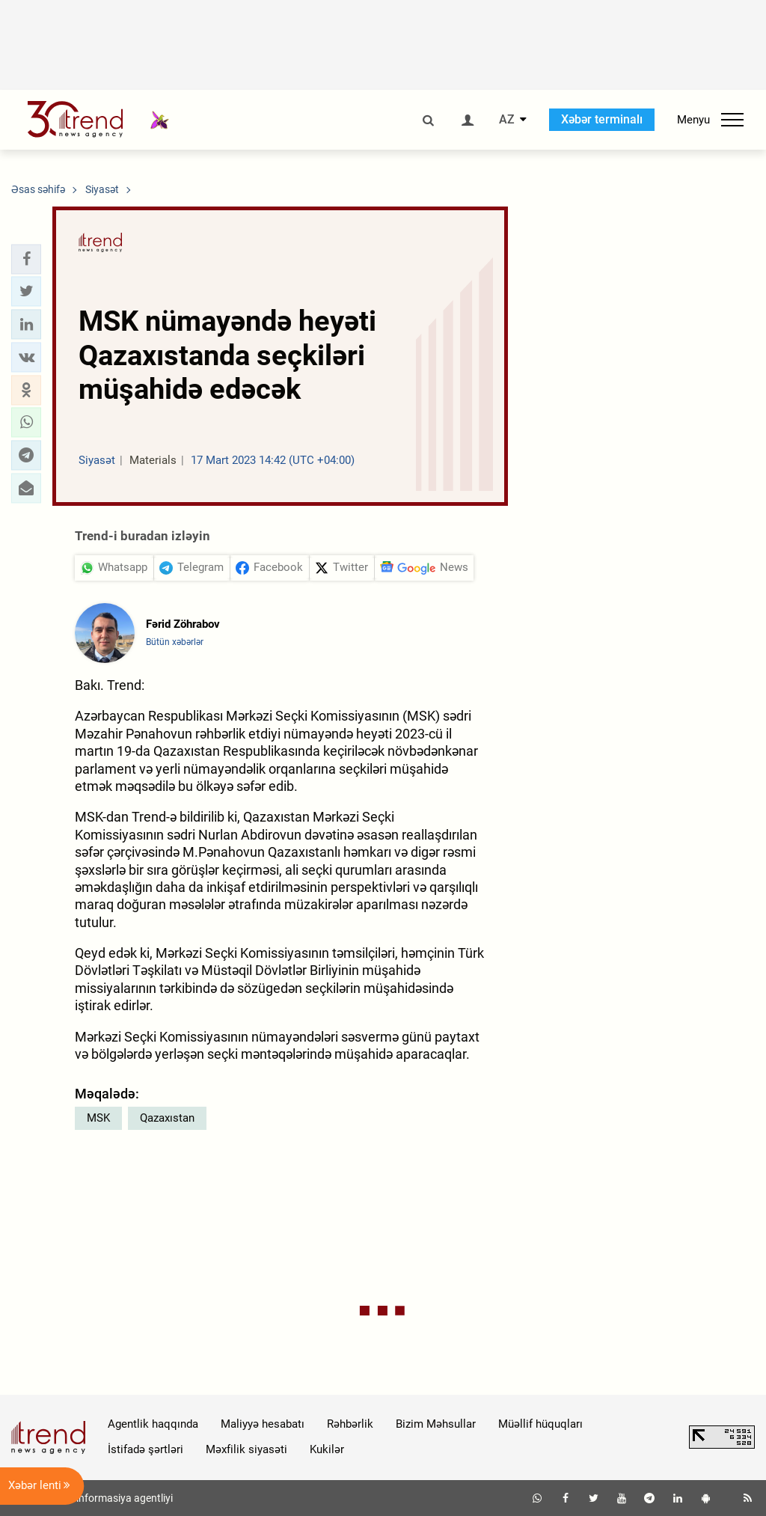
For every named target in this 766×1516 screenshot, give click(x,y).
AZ (507, 120)
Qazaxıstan (167, 1118)
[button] (26, 259)
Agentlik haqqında (153, 1424)
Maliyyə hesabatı (262, 1424)
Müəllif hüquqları (540, 1424)
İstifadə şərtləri (145, 1449)
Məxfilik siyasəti (246, 1449)
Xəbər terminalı (602, 119)
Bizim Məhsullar (436, 1424)
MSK (98, 1118)
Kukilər (327, 1449)
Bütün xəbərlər (174, 642)
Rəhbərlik (350, 1424)
